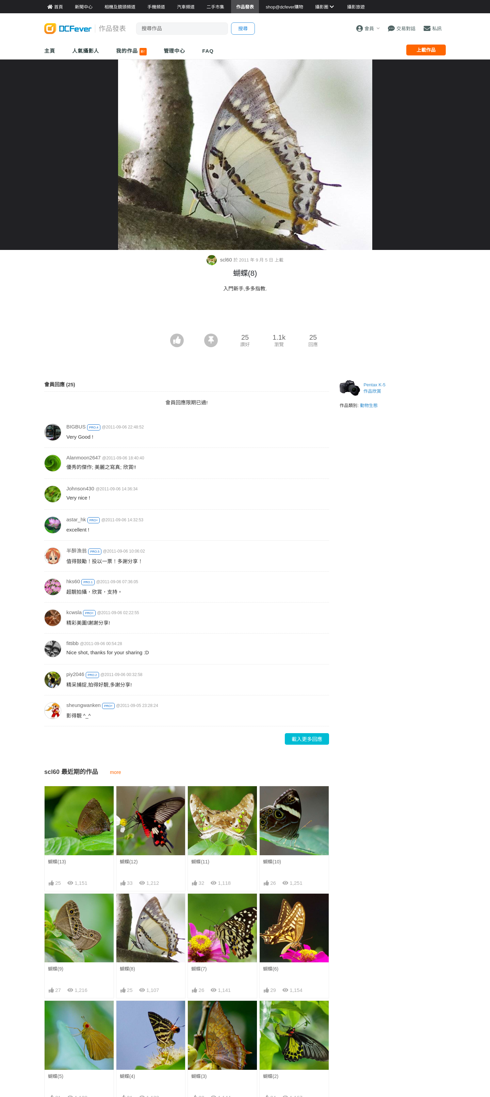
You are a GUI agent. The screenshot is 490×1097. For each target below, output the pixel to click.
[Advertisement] (245, 315)
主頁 (49, 51)
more (115, 772)
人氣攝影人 (85, 51)
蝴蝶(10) (272, 861)
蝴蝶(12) (129, 861)
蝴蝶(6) (270, 969)
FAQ (208, 51)
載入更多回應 (307, 739)
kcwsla (74, 612)
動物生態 (369, 405)
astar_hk (76, 519)
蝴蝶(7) (199, 969)
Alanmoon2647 (83, 457)
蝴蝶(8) (127, 969)
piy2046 (75, 674)
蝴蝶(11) (200, 861)
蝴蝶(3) (199, 1076)
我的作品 (131, 51)
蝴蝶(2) (270, 1076)
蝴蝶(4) (127, 1076)
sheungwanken (83, 705)
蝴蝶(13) (57, 861)
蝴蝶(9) (55, 969)
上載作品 (426, 50)
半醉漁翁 (76, 551)
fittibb (72, 643)
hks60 (73, 581)
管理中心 (174, 51)
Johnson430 (80, 488)
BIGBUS (76, 426)
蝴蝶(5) (55, 1076)
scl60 (220, 260)
